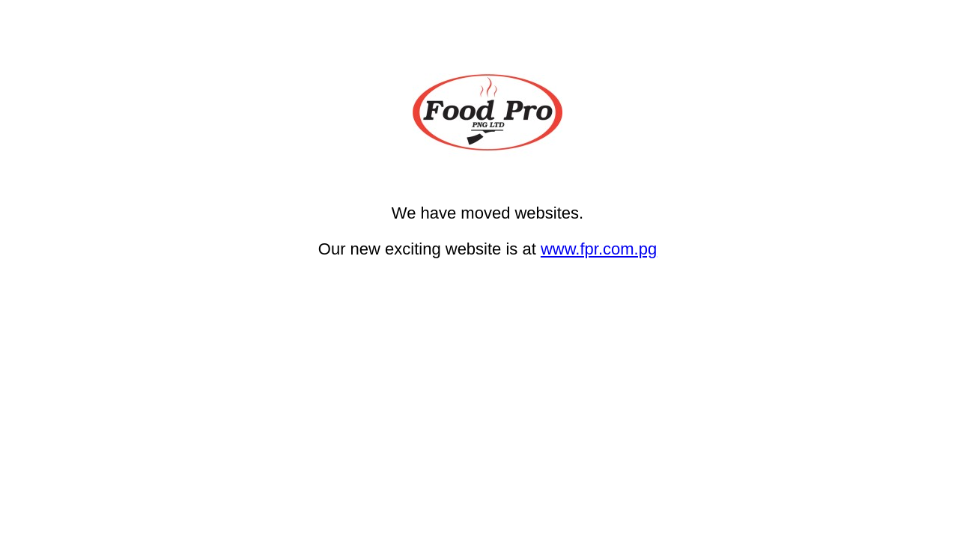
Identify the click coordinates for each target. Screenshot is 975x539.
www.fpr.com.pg (599, 249)
